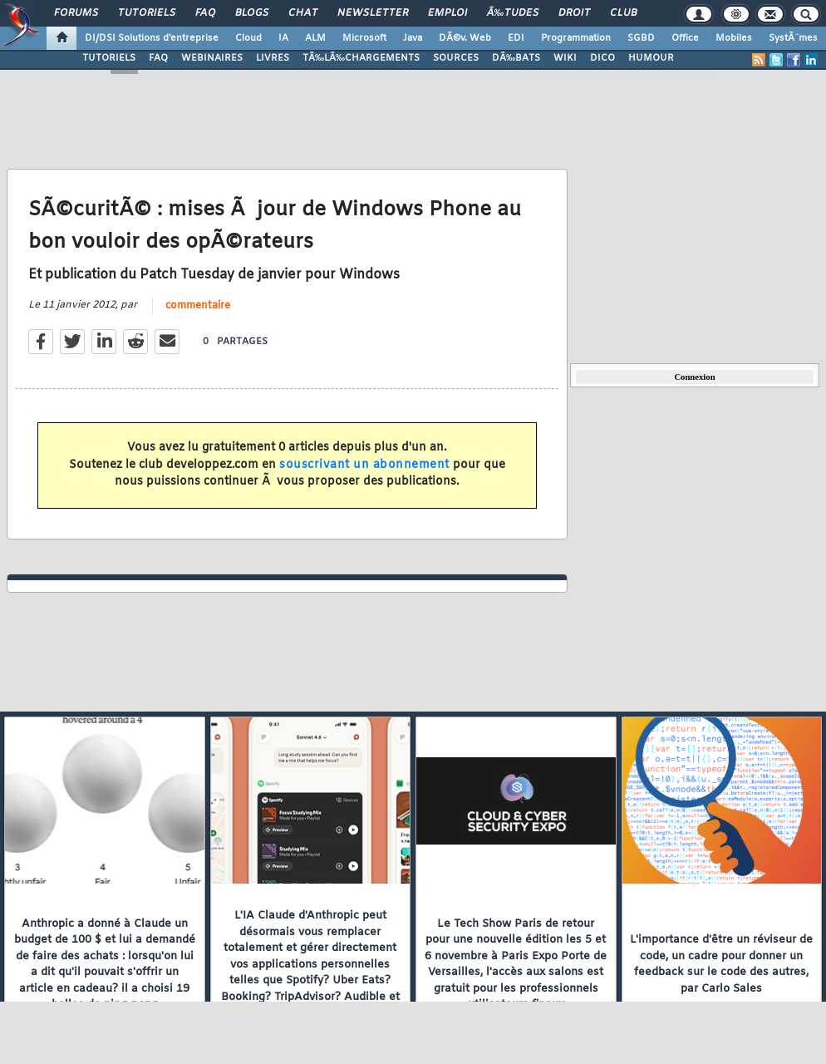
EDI (516, 38)
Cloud (248, 38)
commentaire (197, 306)
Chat (303, 13)
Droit (574, 13)
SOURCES (456, 58)
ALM (315, 38)
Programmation (576, 38)
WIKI (565, 58)
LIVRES (272, 58)
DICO (602, 58)
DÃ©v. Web (465, 38)
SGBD (641, 38)
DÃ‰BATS (516, 58)
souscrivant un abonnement (364, 465)
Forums (76, 13)
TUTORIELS (108, 58)
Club (623, 13)
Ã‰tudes (512, 13)
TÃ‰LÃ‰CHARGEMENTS (361, 58)
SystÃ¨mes (793, 38)
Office (685, 38)
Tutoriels (146, 13)
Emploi (447, 13)
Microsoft (364, 38)
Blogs (252, 13)
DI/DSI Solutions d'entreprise (152, 38)
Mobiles (733, 38)
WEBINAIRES (212, 58)
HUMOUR (651, 58)
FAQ (205, 13)
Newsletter (373, 13)
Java (412, 38)
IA (283, 38)
